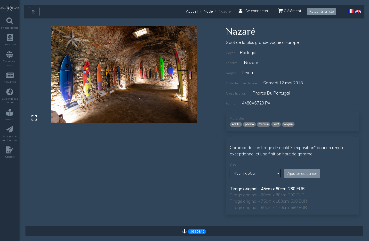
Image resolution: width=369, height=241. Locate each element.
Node (208, 11)
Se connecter (253, 10)
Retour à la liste (321, 11)
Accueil (192, 11)
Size (233, 164)
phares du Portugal (271, 93)
